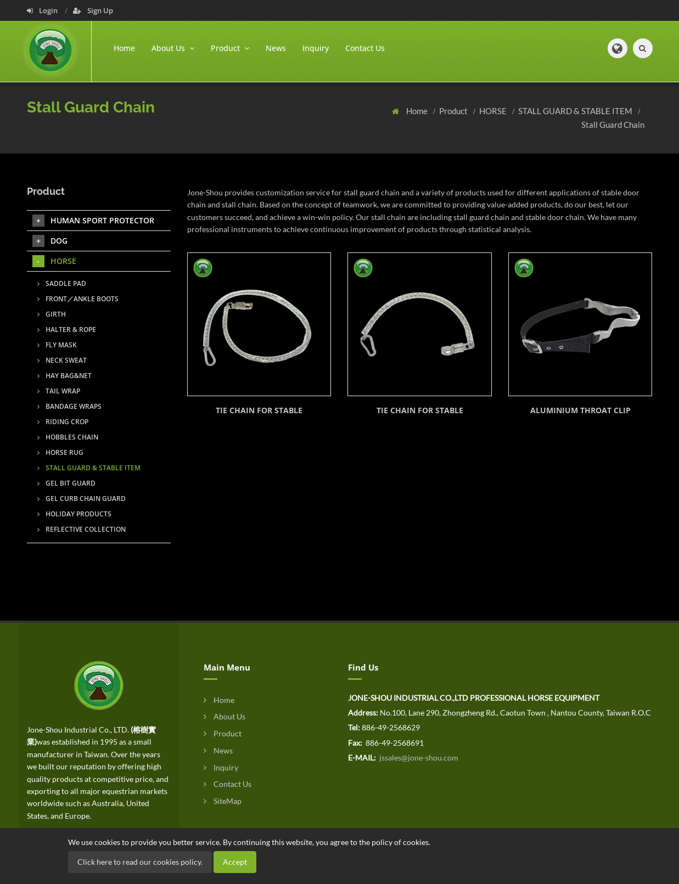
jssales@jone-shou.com (418, 757)
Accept (235, 861)
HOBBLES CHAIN (67, 437)
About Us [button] (172, 48)
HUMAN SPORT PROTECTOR (93, 221)
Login (43, 10)
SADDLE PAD (61, 283)
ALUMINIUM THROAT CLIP (580, 410)
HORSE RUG (60, 452)
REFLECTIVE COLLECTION (81, 529)
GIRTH (51, 314)
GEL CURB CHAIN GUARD (81, 498)
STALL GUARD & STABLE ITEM (576, 111)
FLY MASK (57, 345)
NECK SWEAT (62, 360)
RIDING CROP (62, 421)
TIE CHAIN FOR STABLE (259, 410)
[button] (617, 48)
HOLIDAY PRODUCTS (74, 514)
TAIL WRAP (58, 391)
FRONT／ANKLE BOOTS (78, 298)
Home (124, 48)
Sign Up (93, 10)
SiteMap (223, 801)
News (276, 48)
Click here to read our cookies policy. (140, 861)
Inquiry (315, 48)
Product (454, 111)
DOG (50, 241)
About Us (224, 716)
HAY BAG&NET (64, 375)
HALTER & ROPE (66, 329)
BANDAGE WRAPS (69, 406)
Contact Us (365, 48)
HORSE (493, 111)
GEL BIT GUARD (66, 483)
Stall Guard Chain (612, 124)
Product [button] (230, 48)
